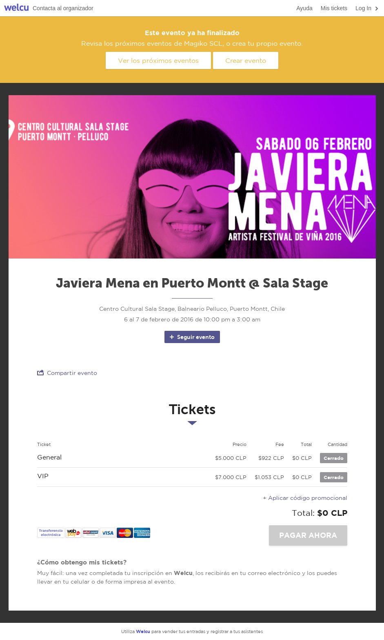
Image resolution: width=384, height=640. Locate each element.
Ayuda (304, 8)
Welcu (16, 8)
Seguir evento (192, 337)
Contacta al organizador (63, 8)
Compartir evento (67, 372)
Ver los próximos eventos (158, 60)
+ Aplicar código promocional (305, 498)
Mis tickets (334, 8)
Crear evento (245, 60)
